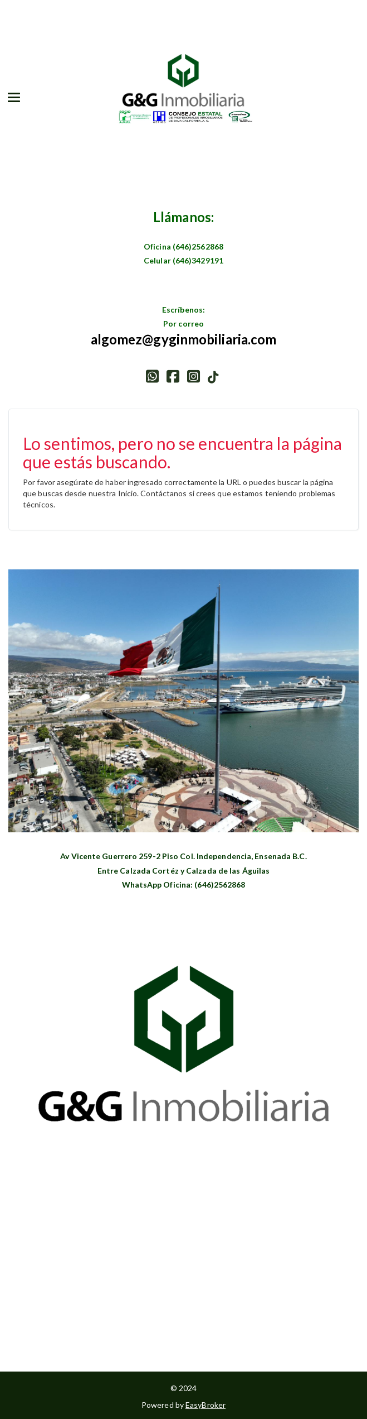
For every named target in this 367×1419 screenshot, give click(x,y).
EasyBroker (205, 1405)
